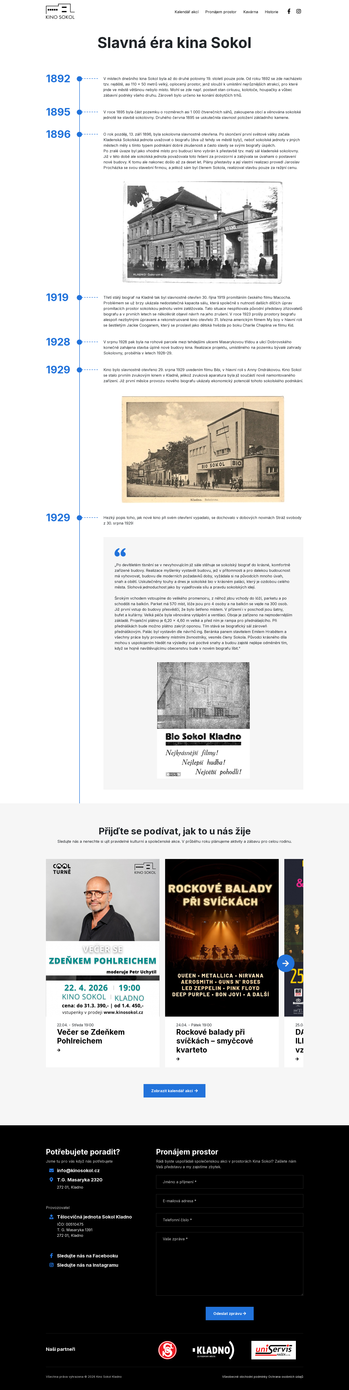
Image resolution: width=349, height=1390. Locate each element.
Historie (271, 12)
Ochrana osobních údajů (285, 1376)
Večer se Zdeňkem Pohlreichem (91, 1036)
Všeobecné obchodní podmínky (244, 1376)
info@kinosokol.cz (78, 1170)
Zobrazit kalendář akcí (174, 1090)
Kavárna (250, 12)
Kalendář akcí (187, 12)
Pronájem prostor (221, 12)
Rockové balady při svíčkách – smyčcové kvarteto (214, 1041)
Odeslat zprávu (229, 1313)
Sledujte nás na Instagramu (87, 1265)
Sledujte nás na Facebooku (87, 1256)
